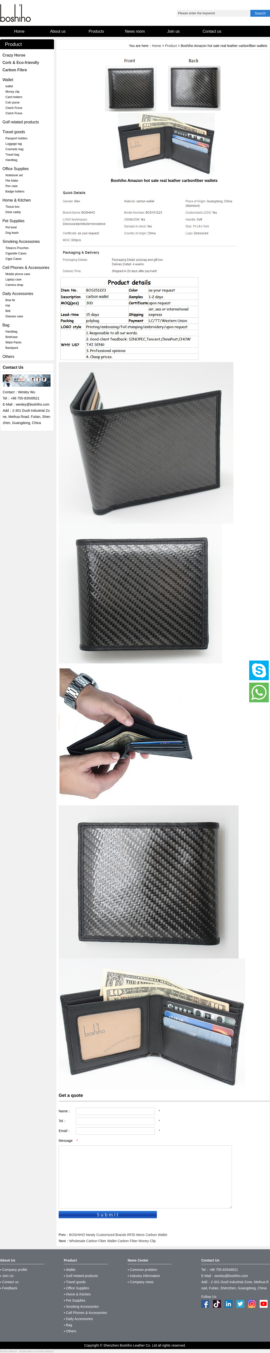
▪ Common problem (142, 1270)
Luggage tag (13, 144)
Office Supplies (15, 169)
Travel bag (12, 154)
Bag (5, 325)
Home (156, 46)
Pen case (11, 186)
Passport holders (16, 138)
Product (171, 46)
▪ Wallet (69, 1270)
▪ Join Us (7, 1276)
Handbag (11, 160)
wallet (9, 86)
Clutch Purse (13, 108)
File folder (11, 180)
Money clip (12, 91)
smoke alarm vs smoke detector (36, 1351)
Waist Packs (13, 342)
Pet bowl (11, 227)
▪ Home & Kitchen (77, 1294)
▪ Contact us (9, 1282)
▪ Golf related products (81, 1276)
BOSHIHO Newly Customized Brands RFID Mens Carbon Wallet (118, 1235)
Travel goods (13, 132)
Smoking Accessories (21, 241)
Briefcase (11, 337)
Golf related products (20, 122)
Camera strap (14, 285)
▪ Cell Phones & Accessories (85, 1313)
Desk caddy (13, 212)
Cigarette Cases (16, 253)
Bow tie (10, 300)
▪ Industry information (144, 1276)
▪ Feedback (8, 1288)
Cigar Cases (13, 259)
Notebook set (14, 175)
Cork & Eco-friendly (20, 62)
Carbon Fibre (14, 70)
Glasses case (14, 316)
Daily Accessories (17, 294)
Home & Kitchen (16, 200)
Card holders (13, 97)
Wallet (7, 80)
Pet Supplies (13, 221)
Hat (7, 305)
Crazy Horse (13, 55)
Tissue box (12, 206)
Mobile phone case (17, 274)
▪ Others (70, 1331)
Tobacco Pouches (17, 248)
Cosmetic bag (14, 149)
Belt (8, 311)
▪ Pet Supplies (74, 1300)
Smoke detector (8, 1351)
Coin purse (12, 102)
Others (8, 356)
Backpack (11, 348)
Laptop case (13, 279)
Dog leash (12, 233)
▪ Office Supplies (76, 1288)
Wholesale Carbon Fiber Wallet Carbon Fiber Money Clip (112, 1241)
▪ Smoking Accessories (81, 1307)
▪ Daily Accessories (78, 1319)
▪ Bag (68, 1325)
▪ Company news (140, 1282)
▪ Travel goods (75, 1282)
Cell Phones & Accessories (25, 267)
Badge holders (14, 191)
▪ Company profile (13, 1270)
